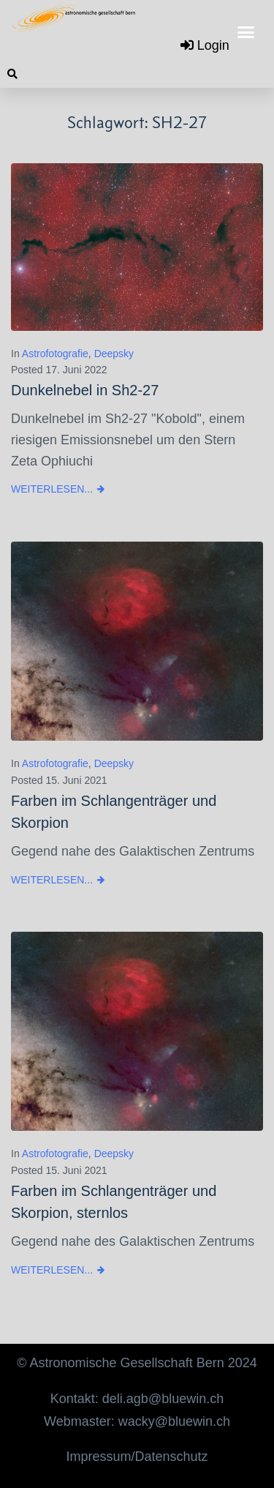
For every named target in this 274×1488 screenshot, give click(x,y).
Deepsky (114, 353)
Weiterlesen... (52, 489)
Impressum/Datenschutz (137, 1456)
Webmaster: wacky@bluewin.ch (137, 1421)
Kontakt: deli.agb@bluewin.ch (137, 1398)
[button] (246, 32)
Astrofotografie (55, 353)
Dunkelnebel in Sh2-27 (85, 390)
